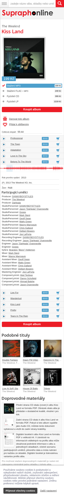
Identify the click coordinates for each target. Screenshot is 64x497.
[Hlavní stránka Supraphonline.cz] (27, 13)
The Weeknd (11, 26)
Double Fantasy (10, 360)
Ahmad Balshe (27, 281)
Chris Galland (26, 228)
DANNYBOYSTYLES (22, 196)
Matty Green (25, 221)
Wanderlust (16, 298)
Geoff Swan (25, 218)
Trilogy (47, 388)
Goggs (22, 212)
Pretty (13, 310)
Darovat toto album (16, 119)
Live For (14, 292)
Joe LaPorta (25, 234)
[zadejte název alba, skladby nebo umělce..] (32, 3)
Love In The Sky (18, 156)
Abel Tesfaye (26, 275)
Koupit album (32, 109)
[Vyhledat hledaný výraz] (59, 3)
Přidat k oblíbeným (16, 125)
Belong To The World (20, 161)
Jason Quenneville (29, 284)
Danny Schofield (28, 278)
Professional (16, 138)
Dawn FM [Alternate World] (36, 360)
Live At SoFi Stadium (12, 388)
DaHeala (16, 202)
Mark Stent (24, 215)
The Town (15, 144)
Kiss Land (15, 304)
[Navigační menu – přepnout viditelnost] (4, 3)
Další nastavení (48, 490)
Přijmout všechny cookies (20, 490)
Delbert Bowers (27, 231)
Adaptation (15, 150)
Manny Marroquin (28, 224)
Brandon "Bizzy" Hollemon (22, 250)
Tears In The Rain (19, 316)
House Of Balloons (32, 388)
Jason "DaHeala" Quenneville (33, 209)
